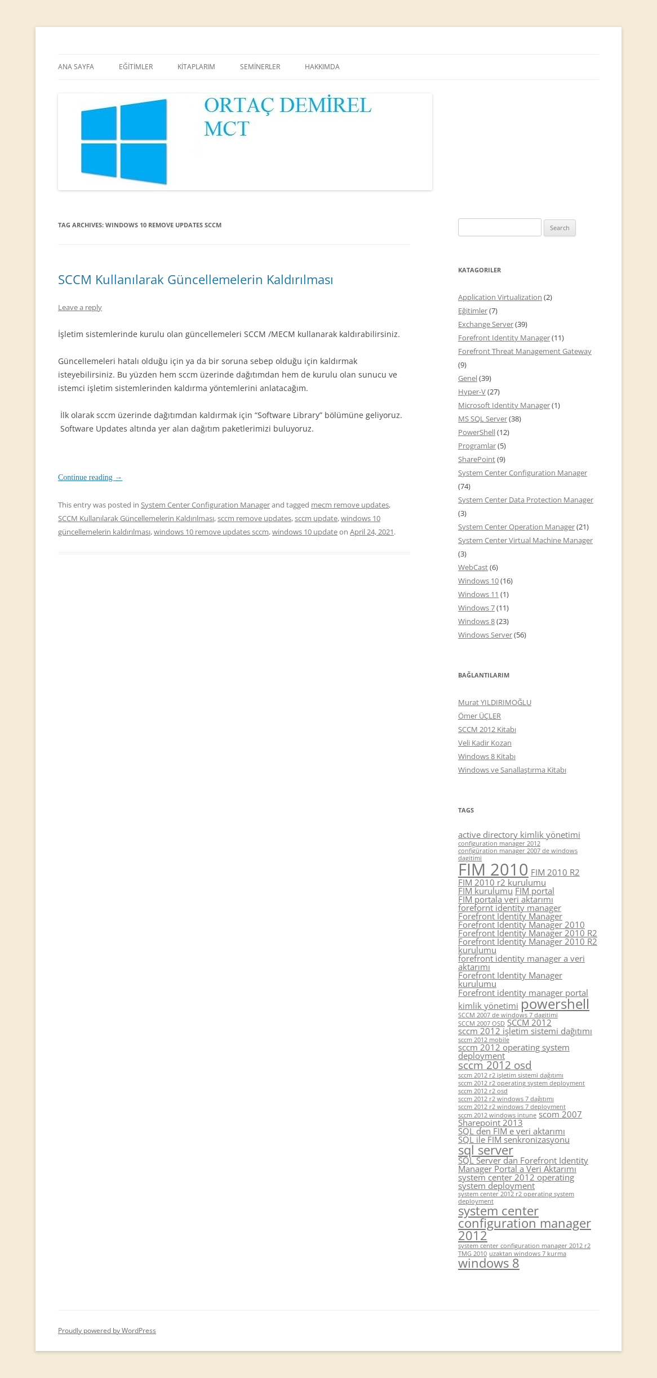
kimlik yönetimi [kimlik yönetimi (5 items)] (488, 1005)
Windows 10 (478, 581)
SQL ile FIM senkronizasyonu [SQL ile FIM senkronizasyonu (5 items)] (514, 1139)
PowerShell (476, 432)
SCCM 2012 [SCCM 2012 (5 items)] (529, 1022)
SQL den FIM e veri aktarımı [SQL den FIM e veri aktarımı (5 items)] (511, 1131)
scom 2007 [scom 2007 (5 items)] (560, 1114)
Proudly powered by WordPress (107, 1330)
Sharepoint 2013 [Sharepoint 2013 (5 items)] (490, 1122)
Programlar (477, 446)
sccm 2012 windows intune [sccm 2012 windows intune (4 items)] (497, 1115)
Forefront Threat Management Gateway (525, 351)
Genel (467, 378)
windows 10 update (305, 532)
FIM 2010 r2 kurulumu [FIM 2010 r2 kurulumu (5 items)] (502, 882)
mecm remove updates (350, 505)
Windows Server (485, 635)
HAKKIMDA (322, 66)
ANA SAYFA (76, 66)
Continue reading (90, 477)
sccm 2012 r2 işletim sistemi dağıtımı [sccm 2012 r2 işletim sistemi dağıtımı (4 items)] (510, 1075)
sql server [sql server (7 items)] (485, 1150)
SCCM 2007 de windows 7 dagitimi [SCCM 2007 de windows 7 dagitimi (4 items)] (508, 1015)
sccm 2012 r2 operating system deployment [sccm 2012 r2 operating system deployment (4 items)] (521, 1083)
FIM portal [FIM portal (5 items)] (534, 890)
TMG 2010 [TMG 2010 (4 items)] (472, 1254)
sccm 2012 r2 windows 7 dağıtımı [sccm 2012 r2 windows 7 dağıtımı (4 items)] (506, 1099)
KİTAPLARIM (196, 66)
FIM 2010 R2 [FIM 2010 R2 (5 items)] (555, 872)
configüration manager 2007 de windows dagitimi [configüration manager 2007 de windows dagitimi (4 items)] (518, 854)
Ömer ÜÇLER (479, 716)
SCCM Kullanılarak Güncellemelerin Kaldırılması (196, 279)
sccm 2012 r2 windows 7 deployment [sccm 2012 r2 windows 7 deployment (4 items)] (512, 1107)
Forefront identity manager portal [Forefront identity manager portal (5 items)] (523, 992)
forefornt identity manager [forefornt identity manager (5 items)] (509, 907)
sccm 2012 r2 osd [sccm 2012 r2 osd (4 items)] (483, 1091)
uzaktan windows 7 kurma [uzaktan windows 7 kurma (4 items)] (527, 1254)
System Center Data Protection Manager (525, 500)
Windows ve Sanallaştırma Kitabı (512, 770)
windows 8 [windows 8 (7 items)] (489, 1263)
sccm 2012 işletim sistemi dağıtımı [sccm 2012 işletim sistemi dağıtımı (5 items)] (525, 1030)
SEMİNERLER (260, 66)
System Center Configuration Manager (205, 505)
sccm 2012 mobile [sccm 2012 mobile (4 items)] (483, 1040)
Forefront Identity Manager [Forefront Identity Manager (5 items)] (510, 916)
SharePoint (476, 459)
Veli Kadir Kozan (485, 743)
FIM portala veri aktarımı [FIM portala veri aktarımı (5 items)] (505, 899)
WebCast (473, 567)
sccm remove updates (254, 518)
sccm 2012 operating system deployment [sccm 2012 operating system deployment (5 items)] (514, 1051)
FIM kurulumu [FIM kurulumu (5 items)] (485, 890)
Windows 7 (476, 608)
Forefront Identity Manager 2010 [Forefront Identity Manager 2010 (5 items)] (521, 924)
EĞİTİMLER (136, 66)
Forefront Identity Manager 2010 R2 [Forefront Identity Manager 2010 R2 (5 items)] (527, 933)
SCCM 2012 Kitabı (487, 729)
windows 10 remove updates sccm (211, 532)
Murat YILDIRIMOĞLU (494, 702)
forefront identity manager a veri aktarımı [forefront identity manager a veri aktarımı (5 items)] (521, 962)
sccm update (316, 518)
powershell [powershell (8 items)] (555, 1003)
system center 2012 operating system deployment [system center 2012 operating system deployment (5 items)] (516, 1181)
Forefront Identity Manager (504, 338)
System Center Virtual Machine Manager (525, 540)
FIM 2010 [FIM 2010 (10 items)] (493, 869)
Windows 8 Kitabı (487, 756)
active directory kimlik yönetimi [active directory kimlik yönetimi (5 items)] (519, 834)
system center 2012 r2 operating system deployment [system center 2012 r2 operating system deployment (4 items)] (516, 1197)
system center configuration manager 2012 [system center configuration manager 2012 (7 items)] (524, 1222)
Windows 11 (478, 594)
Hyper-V (472, 392)
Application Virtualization (500, 297)
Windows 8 (476, 621)
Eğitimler (472, 311)
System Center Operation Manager (516, 527)
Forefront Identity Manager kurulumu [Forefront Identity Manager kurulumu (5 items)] (510, 979)
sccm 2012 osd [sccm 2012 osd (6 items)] (495, 1065)
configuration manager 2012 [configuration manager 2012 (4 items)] (499, 843)
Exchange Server (485, 324)
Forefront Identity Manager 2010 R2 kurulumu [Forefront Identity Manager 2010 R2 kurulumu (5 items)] (527, 945)
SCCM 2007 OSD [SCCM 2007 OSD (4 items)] (481, 1023)
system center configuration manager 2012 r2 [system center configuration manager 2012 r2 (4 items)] (524, 1246)
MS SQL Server (482, 419)
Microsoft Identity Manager (504, 405)
